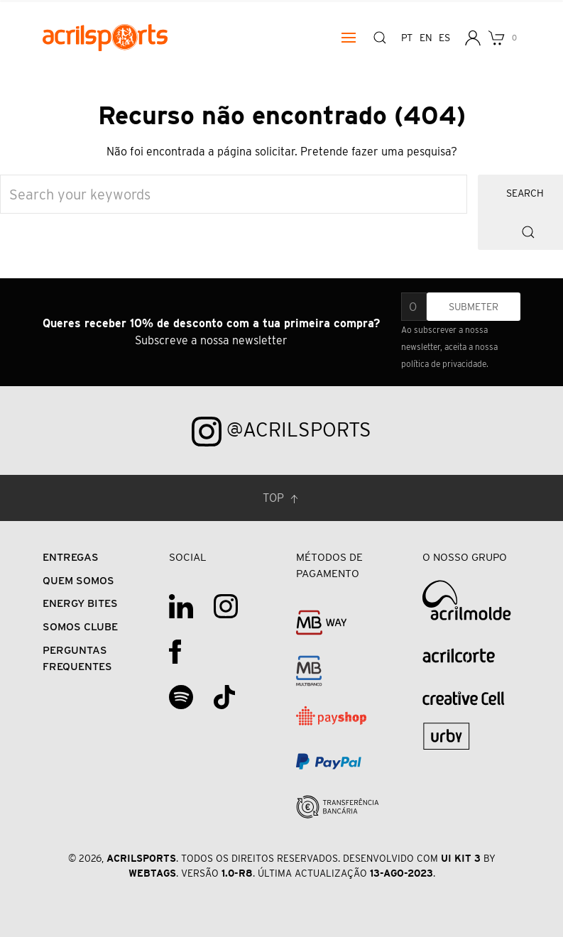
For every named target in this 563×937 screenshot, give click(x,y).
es (444, 37)
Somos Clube (80, 626)
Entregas (71, 557)
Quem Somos (78, 580)
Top (282, 498)
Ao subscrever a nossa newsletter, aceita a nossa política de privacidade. (449, 346)
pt (406, 37)
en (426, 37)
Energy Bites (80, 603)
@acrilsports (281, 431)
